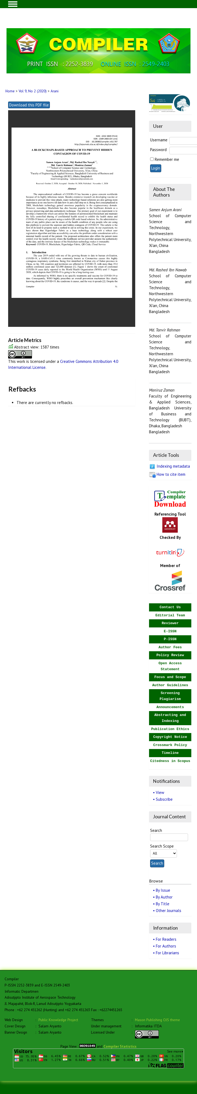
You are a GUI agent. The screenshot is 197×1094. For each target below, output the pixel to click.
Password (158, 149)
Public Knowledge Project (58, 1019)
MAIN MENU (12, 4)
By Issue (163, 890)
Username (158, 139)
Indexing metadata (173, 466)
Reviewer (170, 623)
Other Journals (168, 910)
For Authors (166, 946)
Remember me (167, 159)
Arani (55, 91)
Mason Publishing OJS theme (157, 1019)
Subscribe (164, 799)
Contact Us (170, 607)
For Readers (166, 939)
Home (10, 91)
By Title (162, 903)
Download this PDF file (29, 105)
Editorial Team (170, 615)
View (160, 792)
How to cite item (171, 474)
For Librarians (167, 952)
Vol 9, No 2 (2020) (33, 91)
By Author (164, 897)
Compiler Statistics (120, 1046)
